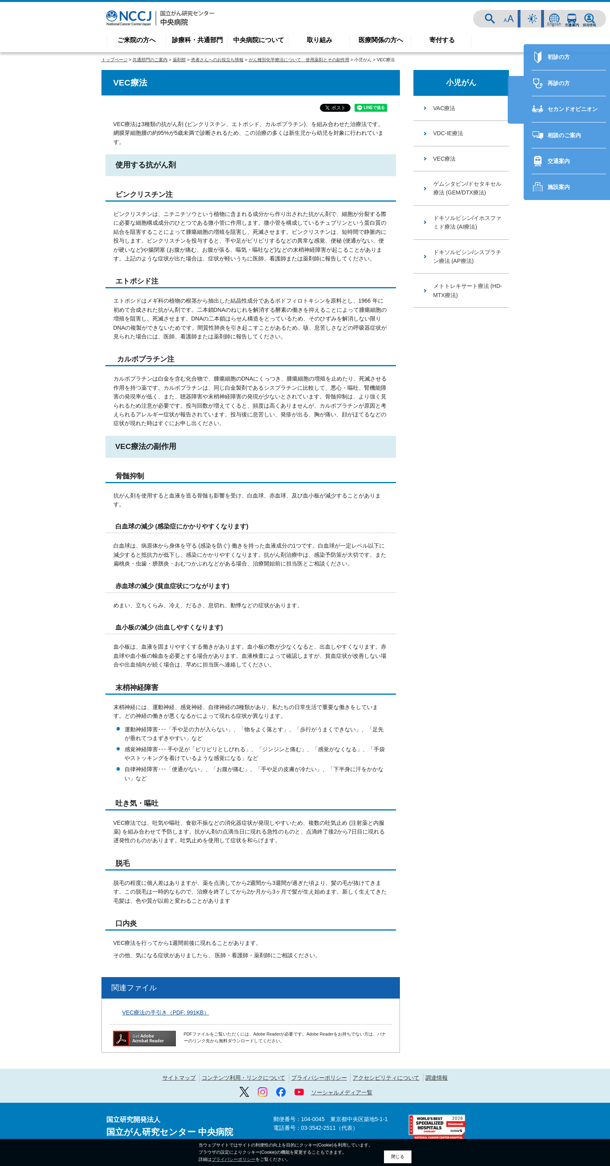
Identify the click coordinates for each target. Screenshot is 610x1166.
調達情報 (436, 1078)
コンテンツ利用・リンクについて (243, 1078)
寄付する (442, 40)
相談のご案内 (559, 528)
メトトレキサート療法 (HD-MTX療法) (467, 290)
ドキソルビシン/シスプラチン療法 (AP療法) (467, 256)
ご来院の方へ (136, 40)
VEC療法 (444, 158)
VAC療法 (444, 108)
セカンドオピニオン (567, 502)
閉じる (397, 1156)
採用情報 (589, 18)
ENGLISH (554, 18)
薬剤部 (179, 59)
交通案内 (572, 18)
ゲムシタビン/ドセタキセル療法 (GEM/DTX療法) (467, 188)
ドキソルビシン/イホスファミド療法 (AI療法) (467, 222)
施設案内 (553, 580)
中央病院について (258, 40)
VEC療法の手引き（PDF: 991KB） (165, 1012)
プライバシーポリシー (319, 1078)
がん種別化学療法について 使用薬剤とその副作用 (299, 59)
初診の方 (553, 450)
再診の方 (553, 476)
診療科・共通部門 (197, 40)
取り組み (319, 40)
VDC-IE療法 (448, 133)
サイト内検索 (495, 18)
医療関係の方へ (381, 40)
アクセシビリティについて (386, 1078)
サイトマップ (179, 1078)
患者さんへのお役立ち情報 (217, 59)
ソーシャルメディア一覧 (341, 1092)
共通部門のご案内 (150, 59)
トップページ (114, 59)
